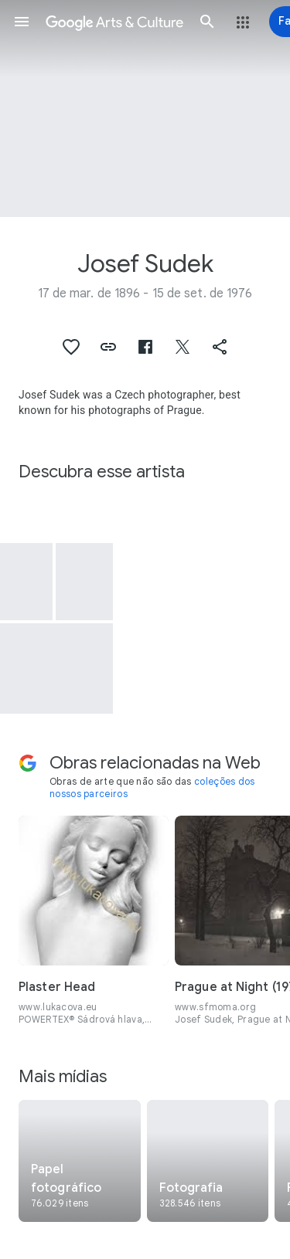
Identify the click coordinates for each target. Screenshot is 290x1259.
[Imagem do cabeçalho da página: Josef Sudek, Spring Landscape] (145, 108)
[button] (21, 21)
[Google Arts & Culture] (114, 21)
